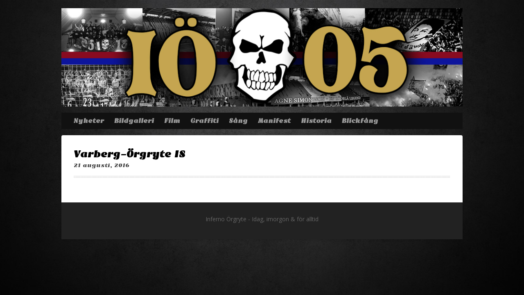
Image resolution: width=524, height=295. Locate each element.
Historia (316, 121)
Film (172, 121)
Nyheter (88, 121)
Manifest (274, 121)
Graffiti (204, 121)
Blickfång (360, 121)
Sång (238, 121)
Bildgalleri (134, 121)
